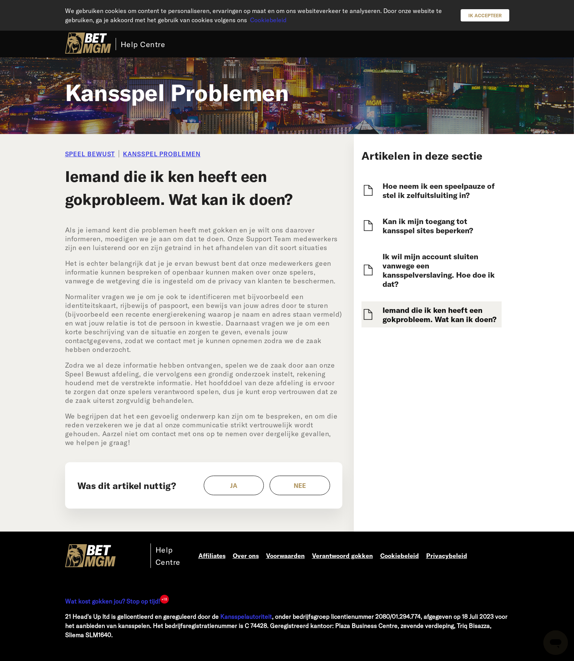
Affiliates (212, 555)
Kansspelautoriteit (246, 616)
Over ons (246, 555)
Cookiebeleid (268, 19)
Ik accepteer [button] (485, 15)
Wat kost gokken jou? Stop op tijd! (112, 601)
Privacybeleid (446, 555)
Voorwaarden (285, 555)
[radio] (234, 485)
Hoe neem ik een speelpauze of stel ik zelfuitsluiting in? (439, 190)
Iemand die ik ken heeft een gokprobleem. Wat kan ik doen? (440, 314)
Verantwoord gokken (342, 555)
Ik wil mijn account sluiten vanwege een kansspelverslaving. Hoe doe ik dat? (439, 270)
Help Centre (143, 44)
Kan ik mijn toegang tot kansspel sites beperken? (428, 225)
